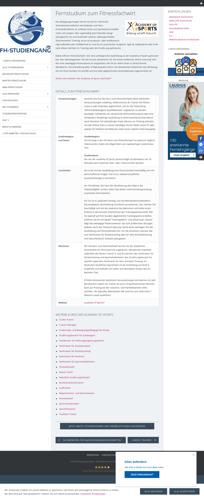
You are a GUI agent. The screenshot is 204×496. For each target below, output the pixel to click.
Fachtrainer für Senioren (71, 356)
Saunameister (66, 398)
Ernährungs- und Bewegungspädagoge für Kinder (84, 330)
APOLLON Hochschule (180, 20)
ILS (170, 35)
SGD (171, 32)
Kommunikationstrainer (71, 382)
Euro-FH (173, 24)
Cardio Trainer (66, 319)
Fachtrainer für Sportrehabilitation (77, 361)
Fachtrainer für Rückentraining (75, 351)
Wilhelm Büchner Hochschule (184, 39)
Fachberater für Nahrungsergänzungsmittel (81, 340)
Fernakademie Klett (179, 28)
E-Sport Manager (67, 324)
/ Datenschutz (109, 455)
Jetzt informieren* (142, 474)
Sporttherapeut (67, 408)
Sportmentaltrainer (69, 403)
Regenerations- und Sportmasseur (76, 393)
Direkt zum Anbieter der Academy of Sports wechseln (83, 78)
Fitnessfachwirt (67, 366)
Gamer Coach (66, 372)
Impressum (93, 455)
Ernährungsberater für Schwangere (77, 335)
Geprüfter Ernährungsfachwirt (74, 377)
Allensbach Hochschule (181, 16)
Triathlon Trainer (68, 414)
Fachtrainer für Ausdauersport (74, 345)
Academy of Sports (93, 302)
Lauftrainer (65, 387)
